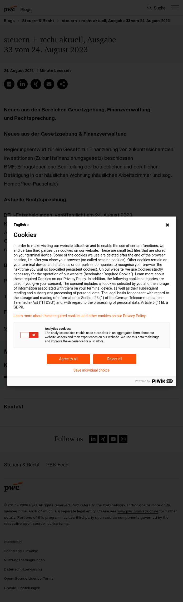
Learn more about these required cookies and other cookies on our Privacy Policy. (80, 316)
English (22, 225)
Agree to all (68, 359)
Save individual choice (91, 370)
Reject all (114, 359)
